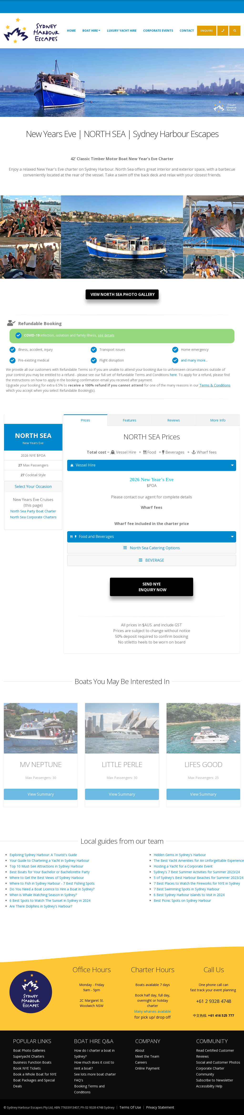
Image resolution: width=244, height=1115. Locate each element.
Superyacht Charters (28, 1056)
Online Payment (147, 1068)
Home (71, 31)
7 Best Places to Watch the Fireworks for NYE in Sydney (197, 883)
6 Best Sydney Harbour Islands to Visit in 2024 (189, 894)
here (173, 374)
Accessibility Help (209, 1086)
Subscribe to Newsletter (214, 1080)
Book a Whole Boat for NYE (34, 1074)
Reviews (173, 420)
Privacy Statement (160, 1107)
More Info (218, 420)
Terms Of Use (130, 1107)
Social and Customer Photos (218, 1062)
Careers (141, 1062)
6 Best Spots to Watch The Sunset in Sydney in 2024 (50, 900)
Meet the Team (147, 1056)
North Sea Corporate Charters (33, 517)
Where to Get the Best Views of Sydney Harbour (47, 877)
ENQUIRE (207, 30)
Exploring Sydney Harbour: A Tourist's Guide (43, 854)
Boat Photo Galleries (29, 1050)
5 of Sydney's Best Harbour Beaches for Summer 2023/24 (198, 877)
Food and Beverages (92, 536)
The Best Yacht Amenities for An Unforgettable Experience (199, 860)
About (139, 1050)
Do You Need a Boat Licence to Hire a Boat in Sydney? (52, 889)
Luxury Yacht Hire (122, 31)
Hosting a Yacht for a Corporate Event (183, 866)
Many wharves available (152, 1011)
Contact (187, 31)
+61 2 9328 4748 (213, 1001)
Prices (85, 420)
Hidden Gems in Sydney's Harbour (180, 854)
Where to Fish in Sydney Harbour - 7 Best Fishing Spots (52, 883)
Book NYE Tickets (27, 1068)
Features (129, 420)
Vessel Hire (83, 465)
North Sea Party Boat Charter (33, 511)
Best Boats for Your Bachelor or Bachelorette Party (50, 872)
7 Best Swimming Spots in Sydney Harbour (186, 889)
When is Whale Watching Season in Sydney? (43, 894)
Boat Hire (91, 30)
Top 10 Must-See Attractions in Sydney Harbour (46, 866)
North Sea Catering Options (151, 548)
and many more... (194, 360)
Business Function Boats (32, 1062)
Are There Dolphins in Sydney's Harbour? (41, 906)
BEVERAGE (151, 560)
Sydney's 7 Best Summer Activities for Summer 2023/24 (197, 872)
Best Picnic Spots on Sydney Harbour (182, 900)
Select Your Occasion (33, 486)
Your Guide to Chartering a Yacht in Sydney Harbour (49, 860)
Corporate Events (158, 31)
